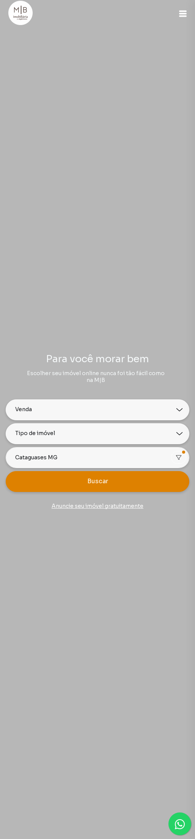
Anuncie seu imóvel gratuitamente (97, 506)
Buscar (97, 481)
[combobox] (97, 457)
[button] (183, 13)
